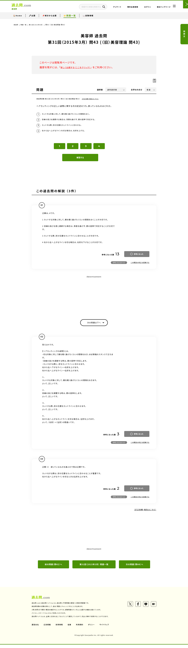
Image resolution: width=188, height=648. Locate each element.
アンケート (110, 8)
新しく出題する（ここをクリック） (78, 67)
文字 (136, 89)
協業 (70, 628)
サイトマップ (106, 628)
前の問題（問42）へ (53, 567)
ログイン (140, 8)
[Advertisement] (94, 297)
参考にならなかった (119, 265)
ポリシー (92, 628)
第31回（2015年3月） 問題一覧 (94, 567)
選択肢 (100, 89)
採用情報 (60, 628)
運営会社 (35, 628)
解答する (80, 159)
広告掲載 (47, 628)
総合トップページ (156, 8)
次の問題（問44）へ (134, 567)
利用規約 (80, 628)
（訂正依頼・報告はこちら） (91, 99)
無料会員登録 (125, 8)
